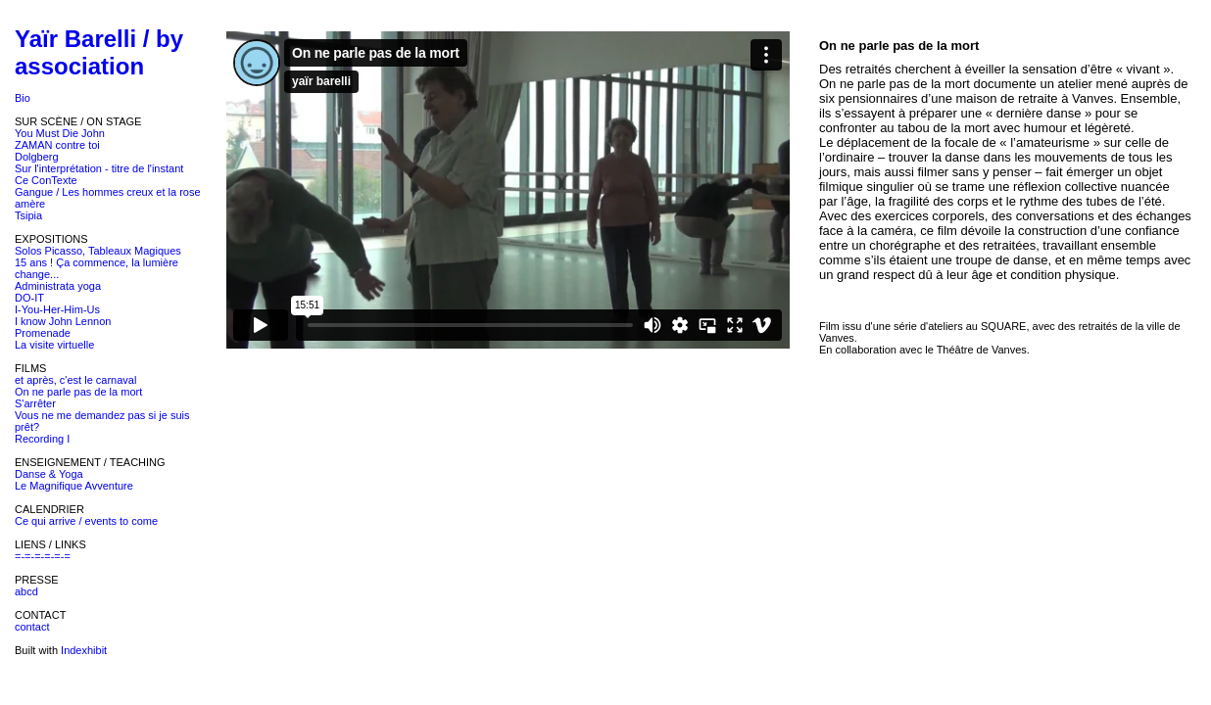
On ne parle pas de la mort (78, 392)
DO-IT (29, 298)
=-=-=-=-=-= (43, 556)
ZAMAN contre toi (57, 145)
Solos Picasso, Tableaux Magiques (98, 251)
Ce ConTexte (46, 180)
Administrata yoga (58, 286)
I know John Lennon (63, 321)
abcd (26, 591)
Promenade (43, 333)
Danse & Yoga (49, 474)
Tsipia (28, 215)
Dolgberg (37, 157)
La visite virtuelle (54, 345)
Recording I (42, 439)
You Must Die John (60, 133)
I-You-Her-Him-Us (57, 309)
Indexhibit (84, 650)
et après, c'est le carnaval (75, 380)
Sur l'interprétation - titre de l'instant (99, 168)
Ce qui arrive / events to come (86, 521)
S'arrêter (35, 403)
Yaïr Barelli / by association (99, 52)
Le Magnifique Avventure (74, 486)
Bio (22, 98)
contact (32, 627)
